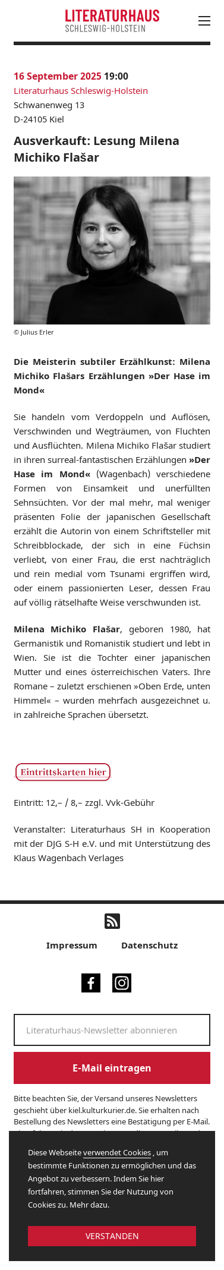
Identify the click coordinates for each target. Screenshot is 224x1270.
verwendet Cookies (117, 1152)
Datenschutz (149, 945)
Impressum (71, 945)
